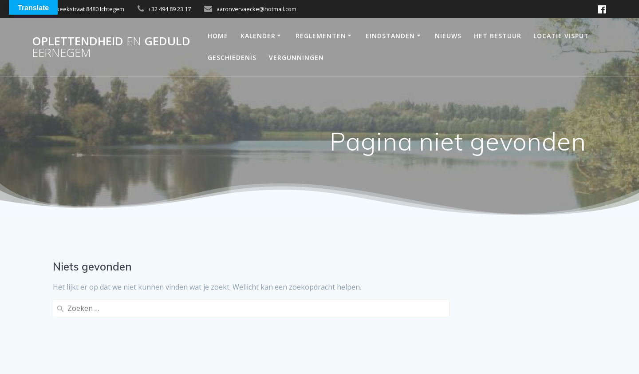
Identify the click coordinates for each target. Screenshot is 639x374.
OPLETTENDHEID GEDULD (111, 47)
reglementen (321, 36)
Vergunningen (296, 57)
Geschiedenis (232, 57)
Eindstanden (390, 36)
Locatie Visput (561, 36)
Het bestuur (497, 36)
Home (218, 36)
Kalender (258, 36)
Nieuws (448, 36)
